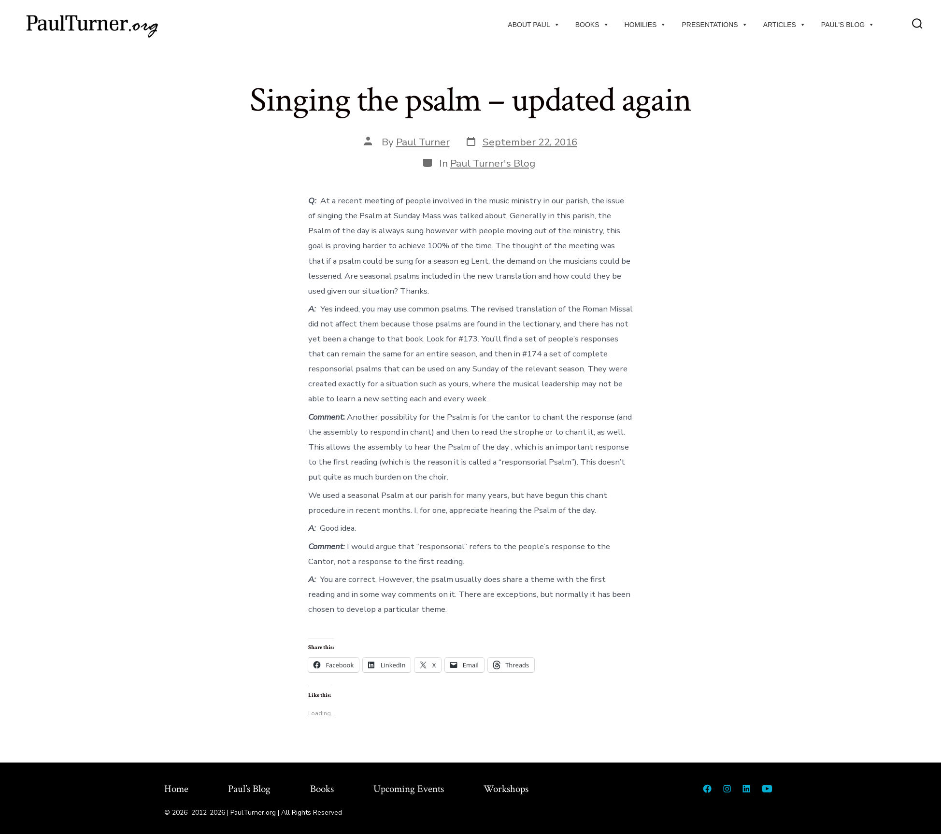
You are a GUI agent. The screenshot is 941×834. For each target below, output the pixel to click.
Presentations (714, 24)
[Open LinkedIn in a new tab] (746, 788)
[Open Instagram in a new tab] (727, 788)
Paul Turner (423, 142)
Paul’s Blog (249, 788)
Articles (784, 24)
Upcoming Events (408, 788)
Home (176, 788)
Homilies (646, 24)
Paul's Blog (847, 24)
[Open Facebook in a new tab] (707, 788)
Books (592, 24)
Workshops (506, 788)
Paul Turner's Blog (492, 163)
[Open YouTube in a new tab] (767, 788)
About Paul (533, 24)
